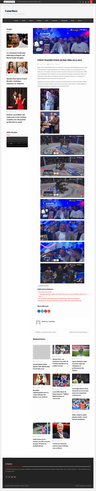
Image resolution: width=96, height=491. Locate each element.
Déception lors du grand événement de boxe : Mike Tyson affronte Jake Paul (60, 300)
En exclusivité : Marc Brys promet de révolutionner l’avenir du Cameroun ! (59, 298)
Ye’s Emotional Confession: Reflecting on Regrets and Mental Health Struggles (16, 55)
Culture (31, 20)
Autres (79, 20)
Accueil (16, 20)
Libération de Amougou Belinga (78, 332)
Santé (72, 20)
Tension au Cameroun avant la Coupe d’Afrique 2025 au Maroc (60, 446)
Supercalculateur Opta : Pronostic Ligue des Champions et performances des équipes (79, 366)
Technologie (64, 20)
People (23, 20)
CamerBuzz (11, 11)
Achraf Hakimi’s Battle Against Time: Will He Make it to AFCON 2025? (41, 366)
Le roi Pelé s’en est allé (45, 292)
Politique (39, 20)
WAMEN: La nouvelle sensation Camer (46, 332)
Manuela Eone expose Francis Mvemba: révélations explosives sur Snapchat (17, 81)
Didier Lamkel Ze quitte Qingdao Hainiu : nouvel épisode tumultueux (79, 417)
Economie (54, 20)
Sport (46, 20)
